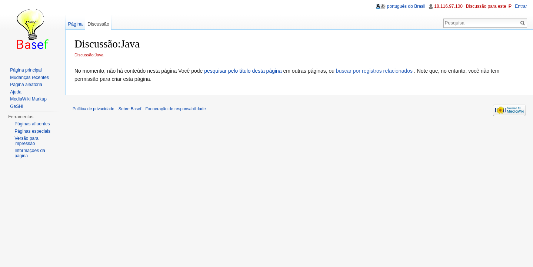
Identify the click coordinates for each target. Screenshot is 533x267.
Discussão (98, 24)
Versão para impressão (26, 141)
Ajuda (15, 92)
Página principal (25, 70)
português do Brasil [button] (406, 6)
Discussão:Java (88, 55)
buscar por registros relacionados (374, 71)
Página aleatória (26, 84)
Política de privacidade (93, 108)
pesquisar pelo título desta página (243, 71)
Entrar (521, 6)
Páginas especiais (32, 131)
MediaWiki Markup (28, 99)
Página (75, 24)
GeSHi (16, 106)
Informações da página (29, 153)
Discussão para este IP (489, 6)
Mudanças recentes (29, 77)
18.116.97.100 (448, 6)
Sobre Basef (130, 108)
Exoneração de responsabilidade (176, 108)
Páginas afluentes (32, 123)
